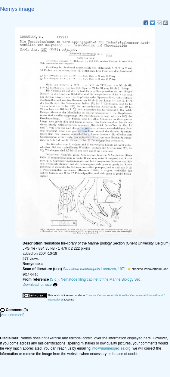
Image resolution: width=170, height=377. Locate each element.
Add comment (12, 315)
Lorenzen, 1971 (94, 269)
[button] (129, 268)
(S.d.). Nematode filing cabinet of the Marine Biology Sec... (97, 279)
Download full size (40, 284)
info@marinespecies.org (111, 348)
